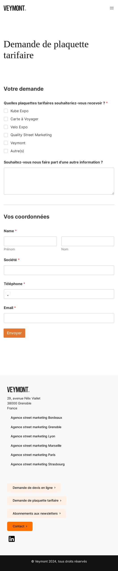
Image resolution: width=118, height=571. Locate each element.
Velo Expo (19, 127)
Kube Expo (19, 111)
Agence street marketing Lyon (33, 436)
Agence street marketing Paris (33, 455)
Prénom (9, 249)
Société (12, 260)
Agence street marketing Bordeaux (36, 417)
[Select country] (8, 294)
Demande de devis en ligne (34, 487)
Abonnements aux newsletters (36, 513)
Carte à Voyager (24, 119)
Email (10, 308)
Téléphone (14, 284)
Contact (20, 526)
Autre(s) (17, 151)
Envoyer (14, 333)
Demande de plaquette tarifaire (37, 500)
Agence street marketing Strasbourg (38, 464)
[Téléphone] (59, 294)
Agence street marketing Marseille (36, 445)
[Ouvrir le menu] (111, 8)
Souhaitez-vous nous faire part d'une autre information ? (53, 162)
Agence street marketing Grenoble (36, 427)
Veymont (17, 143)
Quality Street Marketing (31, 135)
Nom (64, 249)
